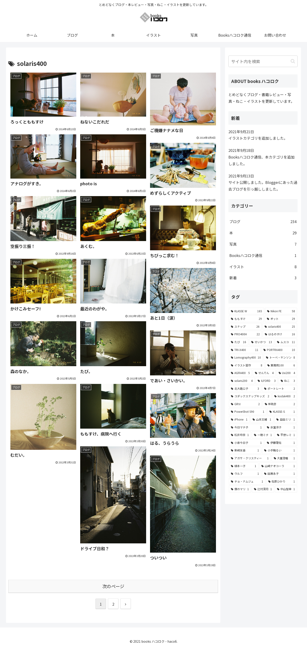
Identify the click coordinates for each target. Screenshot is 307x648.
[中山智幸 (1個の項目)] (286, 489)
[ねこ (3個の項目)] (288, 380)
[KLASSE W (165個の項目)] (246, 311)
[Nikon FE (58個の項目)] (281, 311)
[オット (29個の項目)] (281, 318)
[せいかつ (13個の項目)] (261, 342)
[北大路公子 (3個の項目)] (245, 388)
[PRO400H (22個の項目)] (245, 334)
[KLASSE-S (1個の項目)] (282, 411)
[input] (263, 61)
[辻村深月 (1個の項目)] (263, 489)
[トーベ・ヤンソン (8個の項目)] (280, 357)
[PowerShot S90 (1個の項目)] (247, 411)
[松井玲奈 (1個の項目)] (240, 434)
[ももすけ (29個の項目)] (246, 318)
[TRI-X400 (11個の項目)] (244, 349)
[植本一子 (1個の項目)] (243, 465)
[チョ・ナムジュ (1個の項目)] (247, 481)
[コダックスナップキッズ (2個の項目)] (250, 396)
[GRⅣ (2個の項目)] (245, 404)
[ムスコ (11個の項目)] (286, 342)
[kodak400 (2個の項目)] (284, 396)
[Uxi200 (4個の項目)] (287, 372)
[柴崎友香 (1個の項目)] (245, 450)
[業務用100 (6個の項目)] (281, 365)
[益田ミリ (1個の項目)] (285, 419)
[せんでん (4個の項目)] (264, 372)
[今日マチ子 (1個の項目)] (246, 427)
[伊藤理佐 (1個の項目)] (281, 442)
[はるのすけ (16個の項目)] (280, 334)
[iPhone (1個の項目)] (239, 419)
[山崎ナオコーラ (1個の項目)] (278, 465)
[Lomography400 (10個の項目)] (246, 357)
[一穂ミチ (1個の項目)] (263, 434)
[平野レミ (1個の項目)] (286, 434)
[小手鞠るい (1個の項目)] (279, 450)
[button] (293, 61)
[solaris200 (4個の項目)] (242, 380)
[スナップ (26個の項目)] (245, 326)
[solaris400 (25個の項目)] (280, 326)
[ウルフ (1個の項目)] (245, 473)
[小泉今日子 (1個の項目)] (246, 442)
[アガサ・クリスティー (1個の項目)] (250, 458)
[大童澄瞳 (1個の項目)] (284, 458)
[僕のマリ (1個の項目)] (240, 489)
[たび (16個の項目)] (238, 342)
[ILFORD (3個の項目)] (267, 380)
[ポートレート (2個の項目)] (279, 388)
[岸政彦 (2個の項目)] (280, 404)
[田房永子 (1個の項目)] (279, 473)
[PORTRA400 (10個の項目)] (279, 349)
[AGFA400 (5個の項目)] (240, 372)
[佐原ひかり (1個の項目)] (281, 481)
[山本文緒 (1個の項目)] (262, 419)
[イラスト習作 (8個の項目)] (246, 365)
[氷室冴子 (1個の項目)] (281, 427)
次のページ (113, 586)
